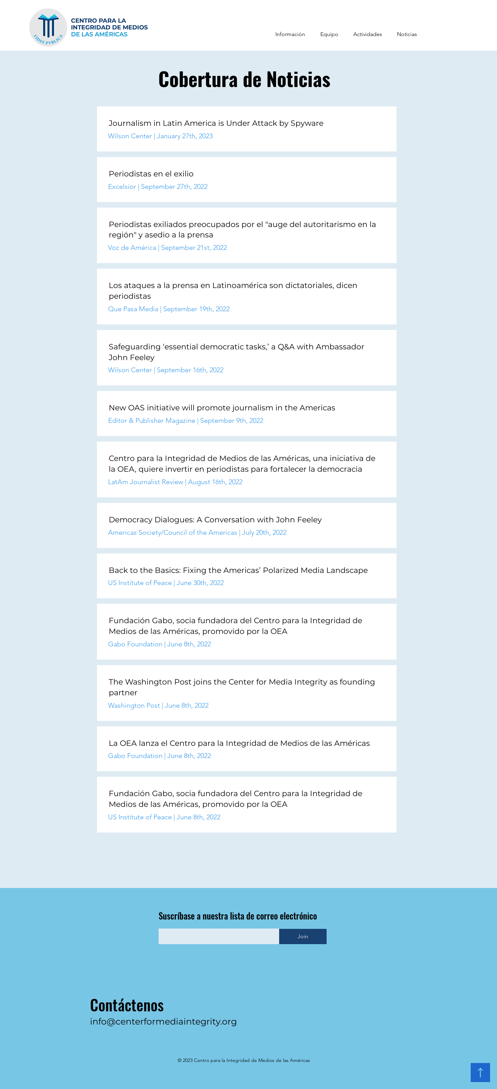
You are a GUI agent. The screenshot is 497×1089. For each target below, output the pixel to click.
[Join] (303, 936)
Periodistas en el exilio (151, 173)
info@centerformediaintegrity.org (163, 1021)
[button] (290, 34)
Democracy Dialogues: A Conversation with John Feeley (215, 519)
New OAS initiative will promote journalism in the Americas (222, 407)
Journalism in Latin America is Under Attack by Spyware (217, 123)
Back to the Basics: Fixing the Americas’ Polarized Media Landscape (238, 570)
